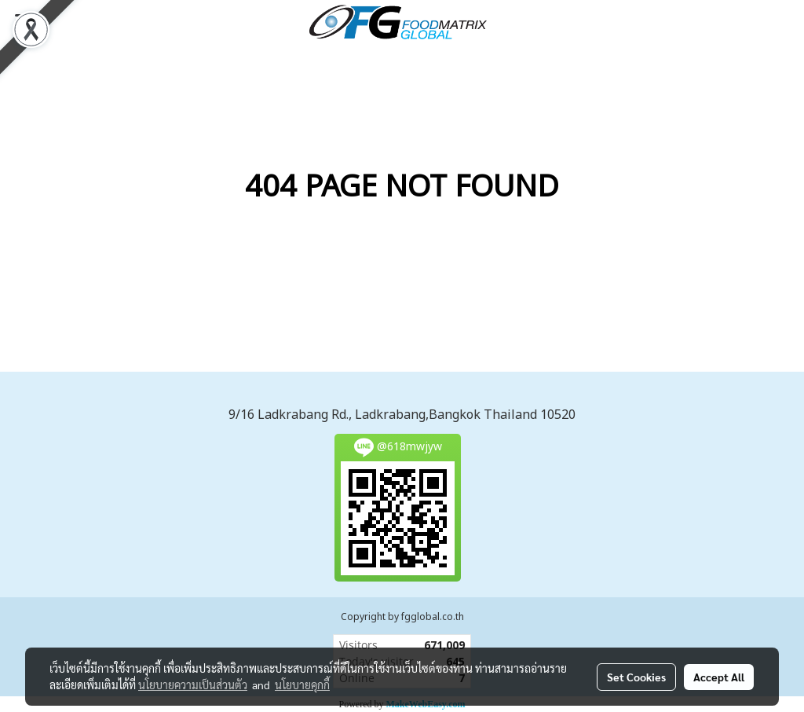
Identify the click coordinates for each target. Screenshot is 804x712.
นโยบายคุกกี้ (302, 684)
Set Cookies (636, 677)
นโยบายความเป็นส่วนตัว (192, 684)
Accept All (718, 677)
